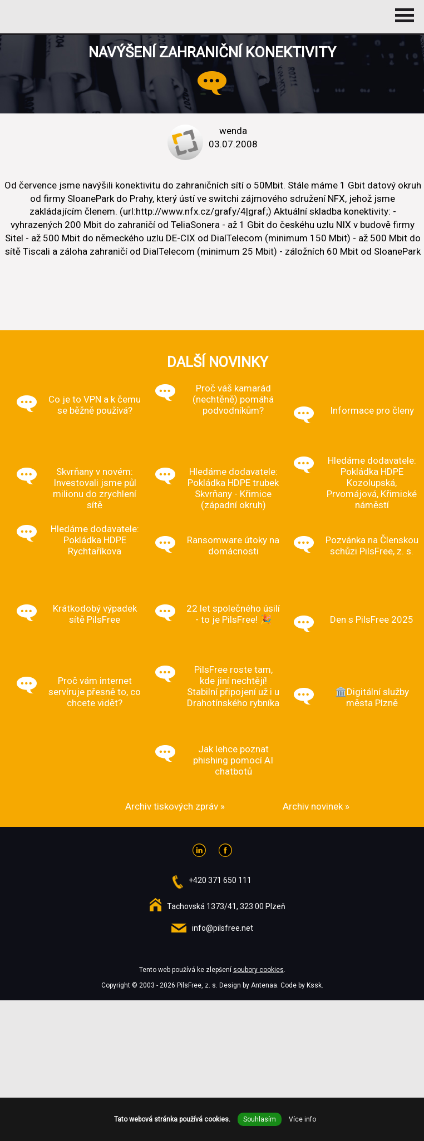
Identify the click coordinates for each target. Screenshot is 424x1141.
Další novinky (217, 362)
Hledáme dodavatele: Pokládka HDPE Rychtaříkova (95, 540)
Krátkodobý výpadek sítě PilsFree (95, 614)
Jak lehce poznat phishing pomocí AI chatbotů (233, 760)
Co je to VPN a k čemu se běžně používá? (94, 405)
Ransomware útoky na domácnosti (233, 545)
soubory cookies (258, 970)
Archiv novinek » (316, 806)
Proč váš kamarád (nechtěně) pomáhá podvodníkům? (233, 399)
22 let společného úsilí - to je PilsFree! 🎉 (233, 614)
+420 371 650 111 (220, 880)
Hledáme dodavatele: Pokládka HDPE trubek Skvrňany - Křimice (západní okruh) (233, 488)
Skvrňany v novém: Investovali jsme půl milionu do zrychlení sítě (94, 488)
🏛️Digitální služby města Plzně (372, 697)
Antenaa (264, 985)
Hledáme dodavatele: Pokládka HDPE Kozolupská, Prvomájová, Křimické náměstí (372, 482)
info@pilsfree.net (222, 928)
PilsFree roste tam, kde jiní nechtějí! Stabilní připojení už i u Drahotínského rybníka (233, 686)
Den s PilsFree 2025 (371, 619)
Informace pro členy (372, 410)
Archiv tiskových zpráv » (175, 806)
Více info (302, 1119)
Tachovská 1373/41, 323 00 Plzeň (226, 906)
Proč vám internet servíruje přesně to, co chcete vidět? (94, 691)
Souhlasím (259, 1119)
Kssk (314, 985)
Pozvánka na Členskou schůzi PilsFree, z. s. (372, 545)
